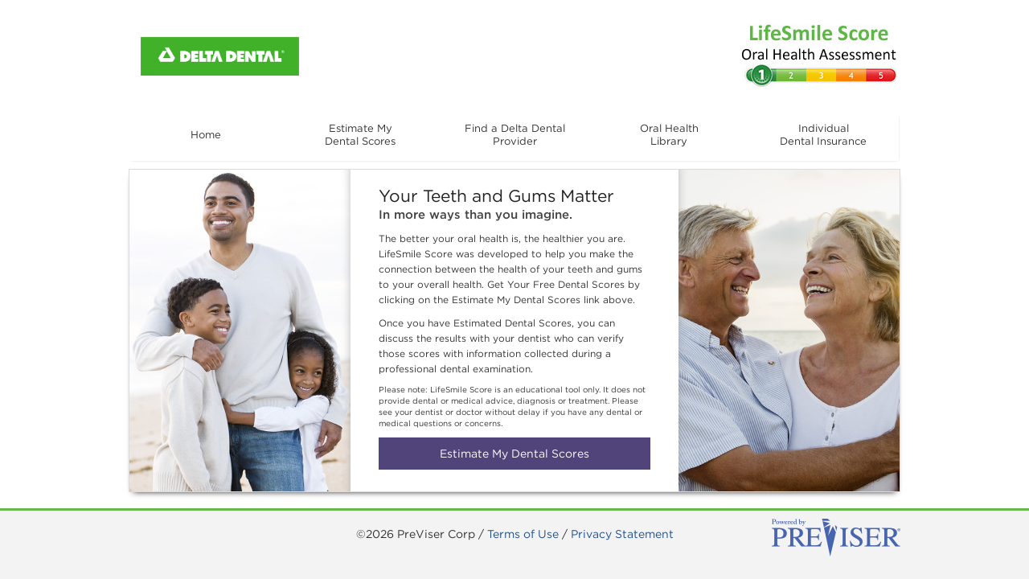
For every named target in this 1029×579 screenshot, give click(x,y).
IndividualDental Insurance (823, 141)
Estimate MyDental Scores (360, 141)
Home (206, 135)
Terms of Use (523, 534)
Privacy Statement (622, 534)
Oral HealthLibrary (669, 141)
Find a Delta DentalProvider (514, 141)
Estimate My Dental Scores (514, 453)
